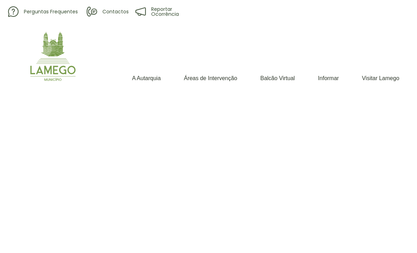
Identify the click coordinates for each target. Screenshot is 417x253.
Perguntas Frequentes (43, 11)
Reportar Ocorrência (157, 12)
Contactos (108, 12)
